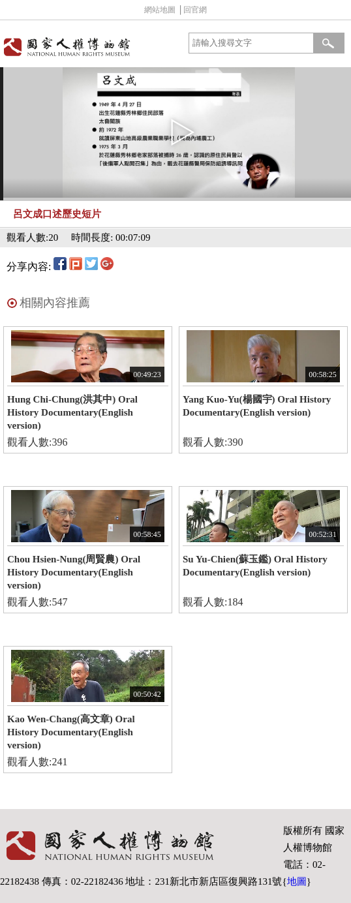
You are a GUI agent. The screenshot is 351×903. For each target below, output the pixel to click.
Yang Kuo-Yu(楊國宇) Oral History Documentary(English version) (257, 406)
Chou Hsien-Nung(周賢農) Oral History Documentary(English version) (73, 572)
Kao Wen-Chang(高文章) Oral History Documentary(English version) (71, 732)
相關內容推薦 (55, 302)
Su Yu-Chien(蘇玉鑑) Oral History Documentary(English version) (255, 565)
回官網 (195, 9)
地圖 (297, 881)
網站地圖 (160, 9)
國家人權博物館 (86, 46)
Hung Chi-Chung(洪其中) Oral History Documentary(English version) (72, 412)
